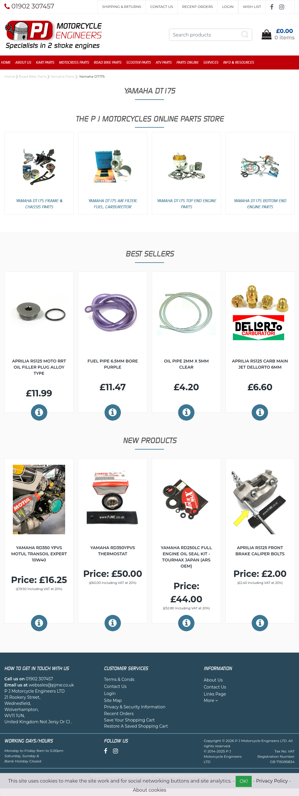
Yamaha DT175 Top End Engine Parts (186, 204)
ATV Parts (167, 62)
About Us (27, 62)
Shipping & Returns (121, 6)
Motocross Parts (77, 62)
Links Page (215, 694)
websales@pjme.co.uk (51, 685)
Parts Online (191, 62)
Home (9, 62)
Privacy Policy (272, 781)
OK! (243, 781)
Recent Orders (197, 6)
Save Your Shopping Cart (129, 720)
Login (228, 6)
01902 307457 (39, 679)
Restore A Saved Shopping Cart (136, 726)
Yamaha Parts (62, 77)
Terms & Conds (119, 680)
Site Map (113, 701)
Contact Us (161, 6)
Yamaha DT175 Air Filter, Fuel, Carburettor (112, 204)
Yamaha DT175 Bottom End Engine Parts (260, 204)
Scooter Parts (142, 62)
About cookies (149, 790)
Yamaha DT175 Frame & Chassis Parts (39, 204)
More (211, 701)
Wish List (252, 6)
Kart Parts (48, 62)
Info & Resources (242, 62)
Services (214, 62)
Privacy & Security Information (134, 707)
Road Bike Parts (111, 62)
